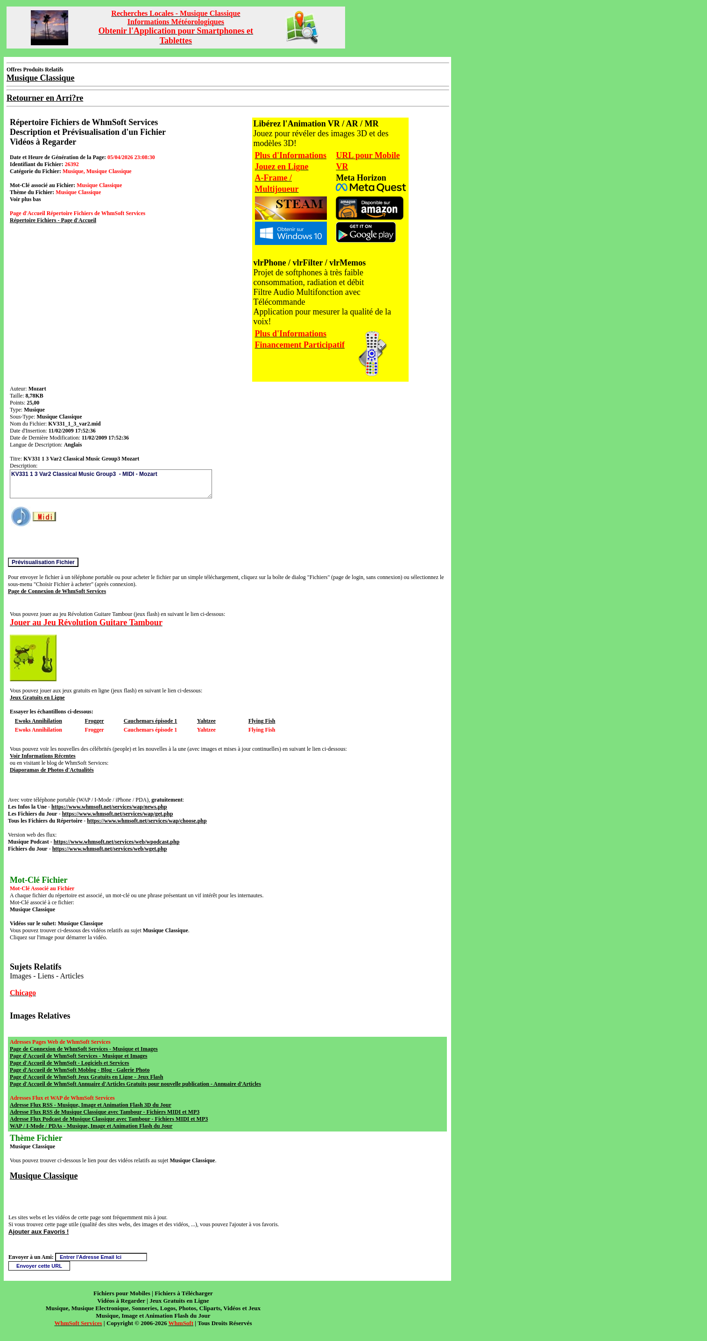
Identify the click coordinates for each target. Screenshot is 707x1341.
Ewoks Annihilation (38, 721)
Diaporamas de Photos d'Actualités (52, 770)
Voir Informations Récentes (43, 756)
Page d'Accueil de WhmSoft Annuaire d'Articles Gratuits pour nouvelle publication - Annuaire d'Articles (135, 1084)
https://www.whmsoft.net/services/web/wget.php (109, 848)
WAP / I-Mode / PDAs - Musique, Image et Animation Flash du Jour (91, 1126)
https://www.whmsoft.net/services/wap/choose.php (146, 820)
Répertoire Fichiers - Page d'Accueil (53, 220)
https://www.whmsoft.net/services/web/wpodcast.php (117, 841)
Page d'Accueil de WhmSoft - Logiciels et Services (69, 1063)
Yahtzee (206, 721)
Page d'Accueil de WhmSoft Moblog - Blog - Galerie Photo (79, 1070)
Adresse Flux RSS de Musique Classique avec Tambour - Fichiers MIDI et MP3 (104, 1112)
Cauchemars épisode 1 (150, 721)
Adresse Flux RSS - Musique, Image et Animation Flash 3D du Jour (90, 1105)
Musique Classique (44, 1175)
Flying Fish (262, 721)
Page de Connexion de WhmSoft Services (57, 591)
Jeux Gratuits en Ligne (37, 697)
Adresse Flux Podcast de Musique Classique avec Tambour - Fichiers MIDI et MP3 (109, 1119)
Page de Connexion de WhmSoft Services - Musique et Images (84, 1049)
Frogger (94, 721)
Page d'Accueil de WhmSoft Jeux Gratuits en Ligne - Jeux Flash (86, 1077)
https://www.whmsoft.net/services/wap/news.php (109, 806)
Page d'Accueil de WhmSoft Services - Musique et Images (78, 1056)
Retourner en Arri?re (45, 98)
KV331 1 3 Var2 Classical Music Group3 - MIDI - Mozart (111, 483)
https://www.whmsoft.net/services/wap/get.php (117, 813)
